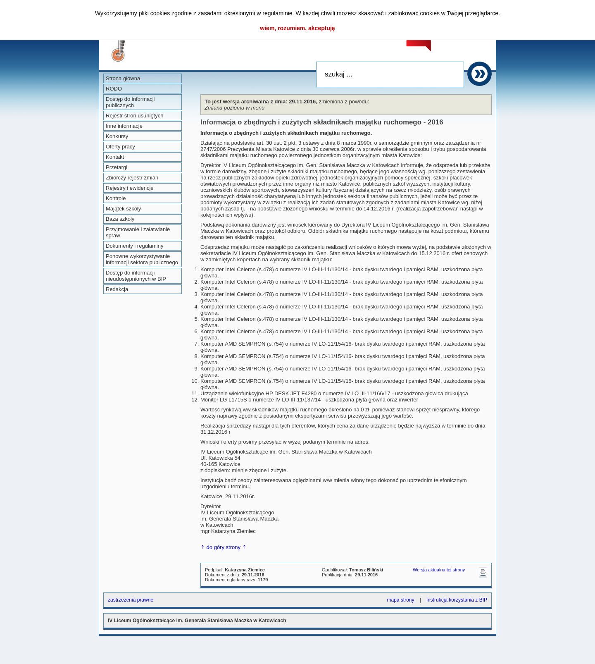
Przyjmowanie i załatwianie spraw (138, 232)
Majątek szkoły (123, 208)
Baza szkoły (120, 219)
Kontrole (116, 198)
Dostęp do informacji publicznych (130, 102)
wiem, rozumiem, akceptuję (297, 28)
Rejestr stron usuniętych (134, 115)
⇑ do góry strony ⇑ (223, 547)
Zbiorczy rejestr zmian (132, 177)
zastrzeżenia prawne (130, 600)
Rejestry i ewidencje (130, 188)
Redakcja (117, 289)
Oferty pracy (120, 146)
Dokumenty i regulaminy (134, 246)
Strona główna (123, 78)
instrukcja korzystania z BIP (456, 600)
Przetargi (116, 167)
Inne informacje (124, 126)
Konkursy (117, 136)
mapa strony (400, 600)
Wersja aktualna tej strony (439, 569)
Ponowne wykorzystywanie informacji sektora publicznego (142, 259)
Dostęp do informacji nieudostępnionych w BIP (136, 276)
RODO (114, 89)
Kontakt (115, 157)
